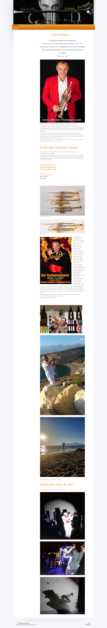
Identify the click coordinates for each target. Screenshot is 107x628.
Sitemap (27, 623)
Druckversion (21, 623)
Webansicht (87, 624)
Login (89, 623)
